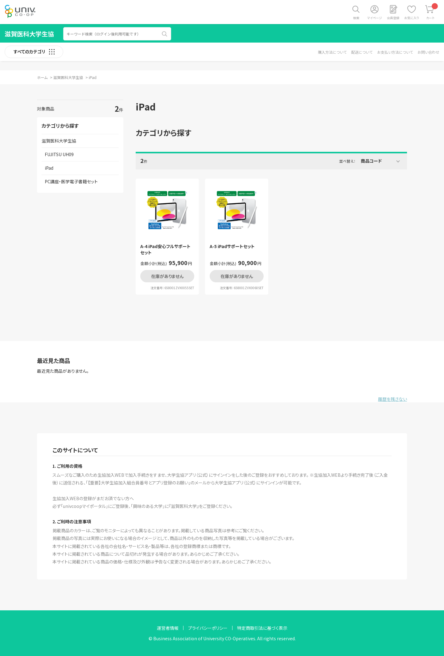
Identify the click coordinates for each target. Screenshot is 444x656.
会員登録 (393, 17)
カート (432, 11)
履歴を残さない (392, 399)
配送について (361, 52)
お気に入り (411, 17)
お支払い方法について (395, 52)
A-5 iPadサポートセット (232, 246)
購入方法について (332, 52)
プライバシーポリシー (208, 628)
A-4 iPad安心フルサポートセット (165, 249)
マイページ (374, 17)
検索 (356, 17)
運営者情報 (168, 628)
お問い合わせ (428, 52)
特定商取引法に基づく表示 (262, 628)
